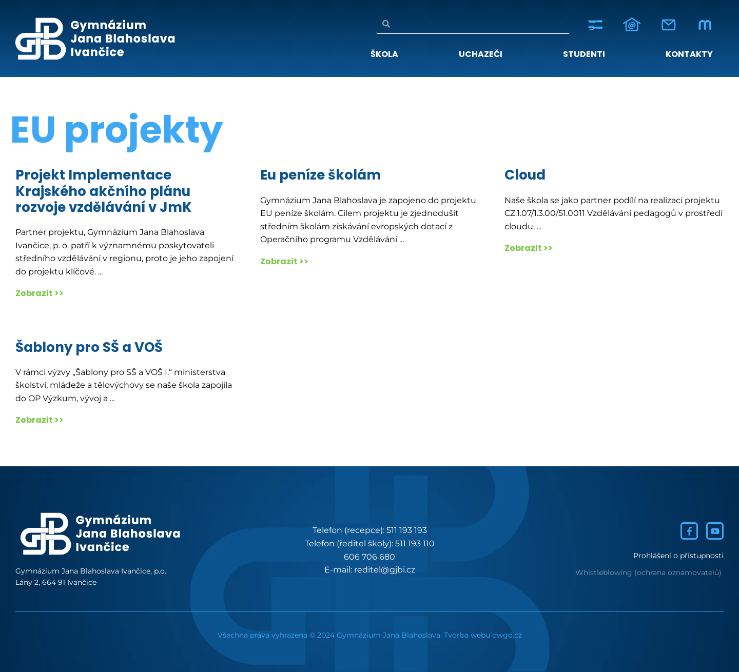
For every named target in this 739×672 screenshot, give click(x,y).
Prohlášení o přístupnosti (678, 555)
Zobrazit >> (39, 293)
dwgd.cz (507, 635)
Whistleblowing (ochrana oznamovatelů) (648, 572)
